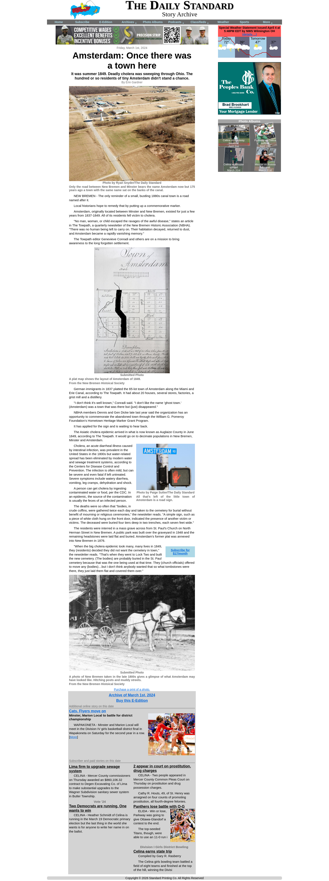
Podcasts (176, 22)
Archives (129, 22)
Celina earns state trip (152, 851)
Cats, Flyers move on (87, 711)
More (268, 22)
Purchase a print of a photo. (132, 689)
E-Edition (105, 22)
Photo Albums (153, 22)
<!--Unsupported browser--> (249, 145)
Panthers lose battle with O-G (159, 806)
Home (59, 22)
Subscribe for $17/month (180, 551)
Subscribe (82, 22)
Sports (244, 22)
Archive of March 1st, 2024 (132, 695)
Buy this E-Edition (132, 700)
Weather (223, 22)
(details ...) (249, 34)
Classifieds (200, 22)
